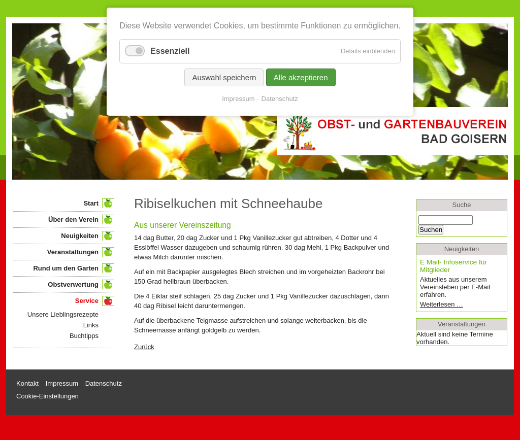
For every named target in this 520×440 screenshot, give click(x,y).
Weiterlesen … (457, 304)
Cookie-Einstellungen (47, 396)
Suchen (430, 229)
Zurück (144, 347)
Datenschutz (280, 99)
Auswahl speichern (224, 77)
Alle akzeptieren (301, 77)
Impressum (238, 99)
